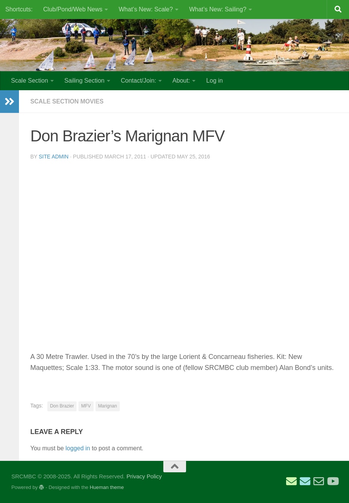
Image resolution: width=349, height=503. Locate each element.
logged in (78, 448)
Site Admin (54, 157)
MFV (86, 406)
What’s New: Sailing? (217, 9)
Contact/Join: (138, 80)
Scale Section (29, 80)
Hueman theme (107, 487)
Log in (214, 80)
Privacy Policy (144, 476)
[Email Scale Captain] (305, 481)
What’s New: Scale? (146, 9)
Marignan (107, 406)
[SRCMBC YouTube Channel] (332, 481)
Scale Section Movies (67, 101)
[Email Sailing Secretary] (291, 481)
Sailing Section (84, 80)
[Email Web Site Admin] (318, 481)
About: (181, 80)
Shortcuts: (19, 9)
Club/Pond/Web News (72, 9)
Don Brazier (62, 406)
